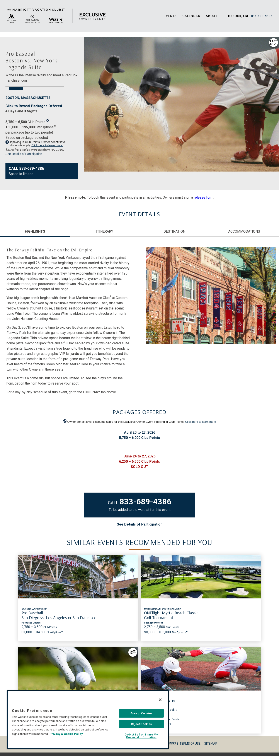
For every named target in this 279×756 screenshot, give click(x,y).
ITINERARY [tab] (104, 231)
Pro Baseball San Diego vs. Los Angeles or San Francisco (39, 617)
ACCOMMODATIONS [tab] (244, 231)
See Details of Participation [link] (23, 154)
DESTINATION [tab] (174, 231)
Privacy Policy (135, 656)
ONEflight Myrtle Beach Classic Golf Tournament (104, 615)
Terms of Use (190, 656)
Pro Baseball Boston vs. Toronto (227, 615)
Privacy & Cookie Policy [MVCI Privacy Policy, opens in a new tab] (66, 733)
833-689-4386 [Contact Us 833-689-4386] (145, 501)
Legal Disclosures (105, 656)
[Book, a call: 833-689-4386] (261, 16)
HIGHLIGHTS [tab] (35, 231)
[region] (88, 719)
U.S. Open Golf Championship (169, 612)
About (212, 16)
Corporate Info (74, 656)
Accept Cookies (141, 713)
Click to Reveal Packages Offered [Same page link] (33, 106)
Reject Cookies (141, 724)
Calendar (191, 16)
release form (203, 197)
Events (170, 16)
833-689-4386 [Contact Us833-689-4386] (31, 168)
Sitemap (210, 656)
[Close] (160, 699)
